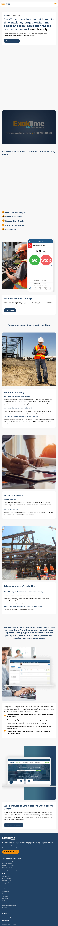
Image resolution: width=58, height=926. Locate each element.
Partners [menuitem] (5, 867)
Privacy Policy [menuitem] (17, 920)
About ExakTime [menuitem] (6, 857)
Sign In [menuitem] (4, 921)
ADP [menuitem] (3, 879)
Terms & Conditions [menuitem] (7, 920)
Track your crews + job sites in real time (29, 303)
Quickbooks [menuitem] (5, 870)
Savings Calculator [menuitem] (7, 861)
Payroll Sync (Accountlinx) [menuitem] (9, 848)
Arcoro (10, 821)
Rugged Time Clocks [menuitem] (8, 844)
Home (6, 15)
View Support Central (13, 803)
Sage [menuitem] (3, 872)
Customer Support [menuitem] (8, 895)
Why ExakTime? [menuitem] (6, 854)
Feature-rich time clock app (18, 277)
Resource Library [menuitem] (7, 859)
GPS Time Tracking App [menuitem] (8, 839)
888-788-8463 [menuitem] (6, 899)
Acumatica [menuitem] (5, 881)
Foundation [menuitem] (5, 877)
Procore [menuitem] (4, 886)
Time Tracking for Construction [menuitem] (11, 837)
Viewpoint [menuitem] (5, 874)
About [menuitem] (4, 852)
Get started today (10, 830)
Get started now (12, 41)
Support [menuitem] (9, 921)
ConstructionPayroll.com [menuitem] (9, 883)
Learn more (10, 289)
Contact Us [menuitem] (5, 892)
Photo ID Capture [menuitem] (7, 841)
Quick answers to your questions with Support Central (28, 786)
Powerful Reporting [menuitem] (7, 846)
